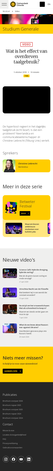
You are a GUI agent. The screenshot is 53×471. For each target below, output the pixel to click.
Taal (26, 76)
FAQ (4, 439)
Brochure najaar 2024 (12, 413)
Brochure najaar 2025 (12, 405)
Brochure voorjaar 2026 (13, 401)
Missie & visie (8, 430)
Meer (23, 213)
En (49, 4)
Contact (8, 424)
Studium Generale (21, 29)
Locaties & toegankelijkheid (14, 434)
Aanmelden (10, 371)
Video (17, 11)
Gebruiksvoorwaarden (12, 447)
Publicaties (10, 394)
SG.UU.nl (6, 11)
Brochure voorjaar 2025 (13, 409)
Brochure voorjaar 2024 (13, 418)
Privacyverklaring (10, 443)
